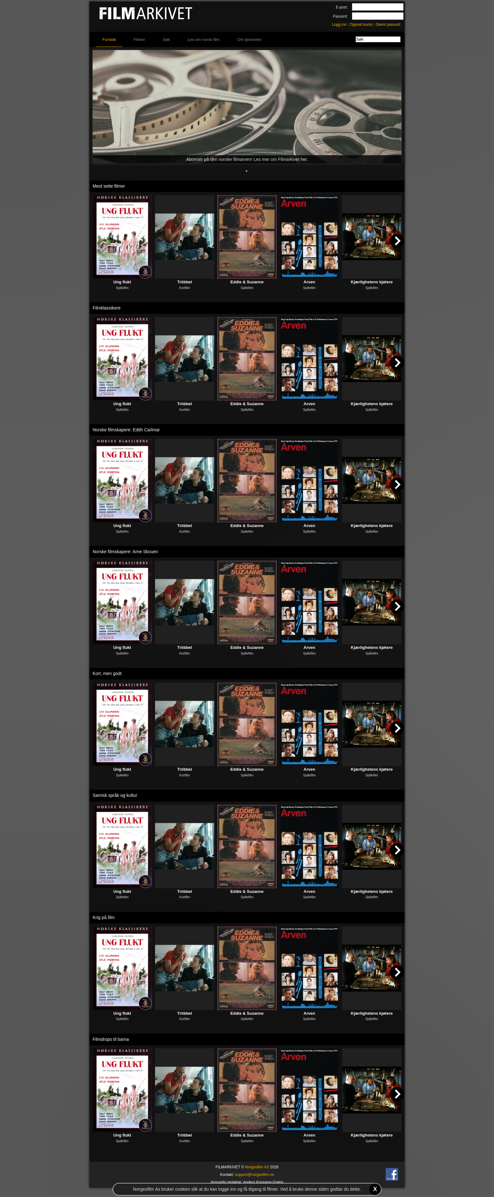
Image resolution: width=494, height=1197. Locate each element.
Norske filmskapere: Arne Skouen (125, 551)
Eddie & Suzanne (246, 282)
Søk (166, 39)
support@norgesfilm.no (254, 1174)
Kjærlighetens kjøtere (372, 282)
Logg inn (339, 24)
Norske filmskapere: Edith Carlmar (126, 429)
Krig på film (104, 917)
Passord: (340, 16)
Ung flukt (122, 282)
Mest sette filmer (109, 186)
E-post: (342, 7)
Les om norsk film (203, 39)
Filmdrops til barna (111, 1039)
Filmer (139, 39)
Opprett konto (361, 24)
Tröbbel (184, 282)
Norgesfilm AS (257, 1167)
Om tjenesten (249, 39)
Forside (109, 39)
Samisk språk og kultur (115, 795)
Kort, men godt (107, 673)
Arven (309, 282)
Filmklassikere (107, 307)
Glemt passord (388, 24)
